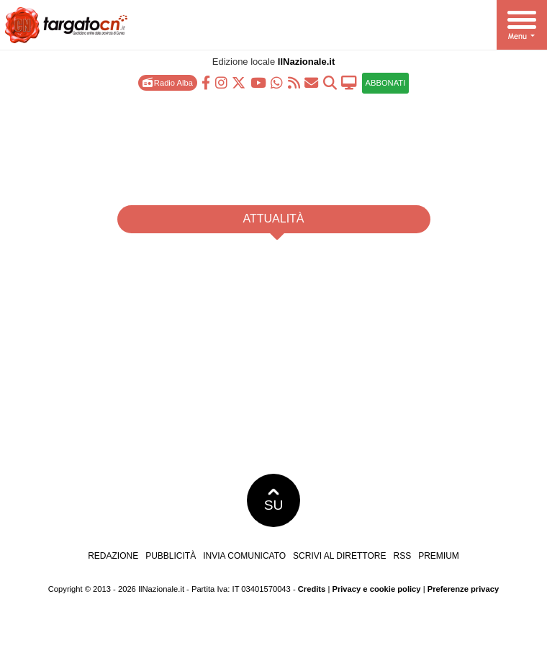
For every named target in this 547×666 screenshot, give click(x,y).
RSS (402, 556)
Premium (438, 556)
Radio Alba (168, 82)
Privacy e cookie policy (376, 589)
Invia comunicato (244, 556)
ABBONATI (386, 82)
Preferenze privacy (463, 589)
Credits (312, 589)
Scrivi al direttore (339, 556)
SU (274, 500)
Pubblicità (170, 556)
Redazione (113, 556)
